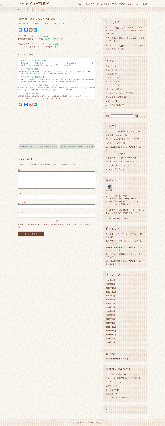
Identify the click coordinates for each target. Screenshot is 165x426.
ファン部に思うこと (49, 44)
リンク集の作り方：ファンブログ (120, 165)
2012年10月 (111, 292)
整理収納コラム (112, 394)
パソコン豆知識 (112, 89)
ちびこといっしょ (113, 382)
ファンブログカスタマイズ (117, 93)
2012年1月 (110, 323)
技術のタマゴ (111, 386)
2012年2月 (110, 319)
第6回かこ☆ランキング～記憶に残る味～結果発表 (38, 147)
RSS (109, 409)
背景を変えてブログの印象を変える (121, 157)
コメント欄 (50, 39)
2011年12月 (111, 327)
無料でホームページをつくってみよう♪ (123, 234)
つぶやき (109, 73)
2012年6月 (110, 303)
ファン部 (109, 101)
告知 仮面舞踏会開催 (30, 69)
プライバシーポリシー (39, 10)
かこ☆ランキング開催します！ (33, 77)
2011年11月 (111, 331)
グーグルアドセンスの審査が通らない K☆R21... (41, 85)
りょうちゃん (41, 36)
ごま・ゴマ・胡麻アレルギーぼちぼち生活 (124, 378)
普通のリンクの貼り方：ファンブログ (122, 139)
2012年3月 (110, 315)
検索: (108, 116)
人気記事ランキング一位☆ (117, 135)
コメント (60, 23)
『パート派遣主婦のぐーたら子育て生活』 (124, 198)
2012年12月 (111, 288)
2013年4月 (110, 280)
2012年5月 (110, 307)
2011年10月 (111, 334)
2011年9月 (110, 338)
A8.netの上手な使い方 (115, 169)
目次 (26, 10)
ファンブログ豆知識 (114, 97)
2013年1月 (110, 284)
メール (21, 206)
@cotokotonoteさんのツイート (119, 359)
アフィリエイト (112, 81)
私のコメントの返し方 (115, 143)
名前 (20, 196)
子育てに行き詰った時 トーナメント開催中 (77, 147)
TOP (19, 10)
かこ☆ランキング (44, 23)
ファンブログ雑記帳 (33, 3)
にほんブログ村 (112, 77)
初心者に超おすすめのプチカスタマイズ (123, 161)
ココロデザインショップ (116, 397)
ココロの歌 (110, 85)
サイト (20, 215)
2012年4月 (110, 311)
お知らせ (109, 66)
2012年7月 (110, 299)
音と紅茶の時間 (112, 390)
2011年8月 (110, 342)
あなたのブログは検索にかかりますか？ (123, 131)
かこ (114, 250)
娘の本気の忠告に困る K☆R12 (34, 60)
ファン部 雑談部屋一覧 (30, 94)
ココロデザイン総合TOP (116, 374)
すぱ (114, 264)
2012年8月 (110, 296)
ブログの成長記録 (113, 105)
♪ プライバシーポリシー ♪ (117, 218)
